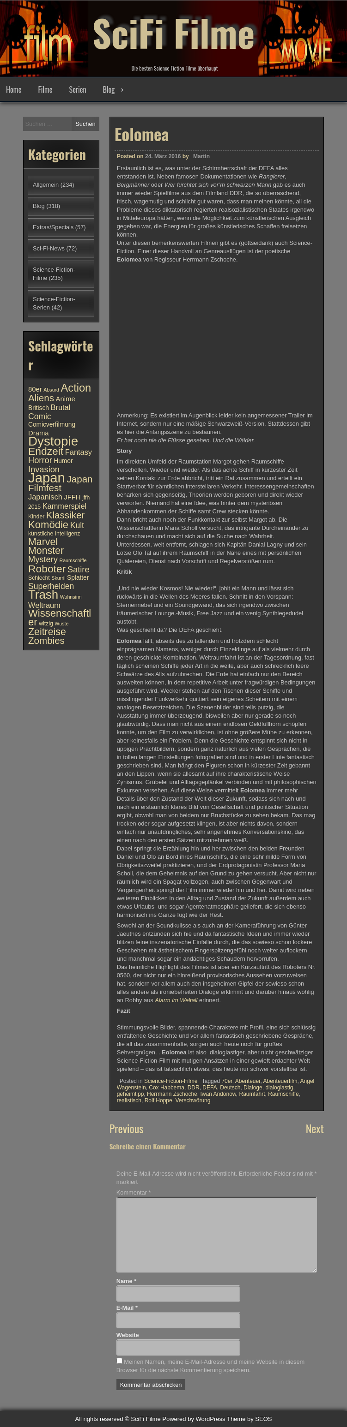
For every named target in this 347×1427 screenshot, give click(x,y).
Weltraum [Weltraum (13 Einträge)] (44, 605)
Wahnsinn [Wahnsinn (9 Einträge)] (71, 597)
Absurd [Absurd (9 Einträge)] (51, 389)
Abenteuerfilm (280, 1081)
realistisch (129, 1100)
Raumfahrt (252, 1094)
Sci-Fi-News (49, 248)
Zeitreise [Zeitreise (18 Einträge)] (47, 631)
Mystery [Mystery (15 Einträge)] (43, 559)
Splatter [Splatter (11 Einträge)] (78, 577)
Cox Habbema (166, 1087)
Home (13, 89)
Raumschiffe (283, 1094)
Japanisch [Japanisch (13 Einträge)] (45, 497)
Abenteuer (248, 1081)
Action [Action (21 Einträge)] (76, 388)
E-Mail (127, 1307)
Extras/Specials (53, 227)
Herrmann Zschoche (172, 1094)
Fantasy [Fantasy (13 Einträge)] (78, 452)
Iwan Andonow (218, 1094)
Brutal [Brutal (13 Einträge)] (61, 407)
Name (126, 1281)
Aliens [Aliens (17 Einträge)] (41, 397)
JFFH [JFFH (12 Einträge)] (72, 497)
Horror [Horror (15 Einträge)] (40, 460)
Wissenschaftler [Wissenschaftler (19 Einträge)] (59, 617)
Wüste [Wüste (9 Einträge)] (61, 623)
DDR (194, 1087)
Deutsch (230, 1087)
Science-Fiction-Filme (170, 1081)
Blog (109, 89)
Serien (77, 89)
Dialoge (253, 1087)
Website (127, 1335)
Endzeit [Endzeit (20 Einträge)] (45, 451)
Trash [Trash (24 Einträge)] (43, 594)
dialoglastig (279, 1087)
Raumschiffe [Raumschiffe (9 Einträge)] (73, 560)
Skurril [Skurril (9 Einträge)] (58, 578)
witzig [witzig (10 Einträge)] (46, 623)
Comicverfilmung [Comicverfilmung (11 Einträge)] (51, 424)
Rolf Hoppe (158, 1100)
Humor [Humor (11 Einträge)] (63, 461)
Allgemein (46, 184)
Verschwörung (192, 1100)
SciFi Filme (173, 32)
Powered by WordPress (193, 1418)
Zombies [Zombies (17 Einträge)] (46, 640)
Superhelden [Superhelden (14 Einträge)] (51, 586)
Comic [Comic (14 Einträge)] (39, 416)
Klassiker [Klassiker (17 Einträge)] (65, 515)
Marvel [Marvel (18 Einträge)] (43, 541)
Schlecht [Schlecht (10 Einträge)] (39, 578)
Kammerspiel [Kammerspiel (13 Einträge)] (65, 506)
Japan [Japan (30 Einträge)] (46, 477)
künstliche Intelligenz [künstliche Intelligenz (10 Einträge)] (54, 533)
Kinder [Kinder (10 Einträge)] (36, 516)
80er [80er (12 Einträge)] (35, 389)
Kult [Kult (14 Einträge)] (77, 525)
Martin (201, 156)
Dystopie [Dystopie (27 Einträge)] (53, 441)
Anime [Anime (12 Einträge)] (65, 399)
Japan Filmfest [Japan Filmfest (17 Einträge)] (60, 483)
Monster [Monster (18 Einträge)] (46, 550)
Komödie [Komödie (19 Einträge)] (48, 524)
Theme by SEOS (249, 1418)
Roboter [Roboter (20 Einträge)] (47, 569)
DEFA (209, 1087)
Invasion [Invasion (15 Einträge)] (44, 469)
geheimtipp (130, 1094)
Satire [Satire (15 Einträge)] (78, 569)
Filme (45, 89)
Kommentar (133, 1192)
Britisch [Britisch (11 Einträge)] (38, 407)
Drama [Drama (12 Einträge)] (38, 433)
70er (226, 1081)
